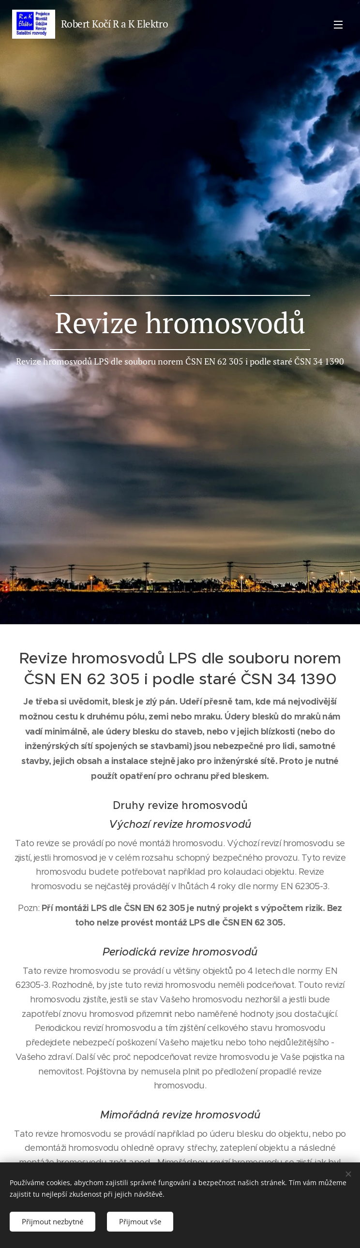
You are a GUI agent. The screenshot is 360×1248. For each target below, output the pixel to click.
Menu (338, 24)
